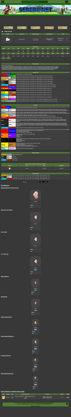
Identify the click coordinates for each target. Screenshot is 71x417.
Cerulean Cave (35, 146)
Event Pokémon (46, 182)
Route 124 (55, 106)
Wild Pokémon (41, 182)
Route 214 (33, 109)
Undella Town (33, 124)
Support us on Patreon (35, 406)
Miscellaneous (22, 39)
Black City (14, 156)
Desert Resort (23, 120)
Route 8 (18, 127)
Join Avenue (14, 158)
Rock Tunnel (47, 115)
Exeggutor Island (19, 134)
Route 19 (21, 115)
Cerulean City (23, 143)
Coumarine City (30, 127)
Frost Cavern (36, 127)
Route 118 (50, 106)
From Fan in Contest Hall (21, 132)
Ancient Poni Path (19, 138)
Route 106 (28, 106)
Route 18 (54, 119)
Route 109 (32, 106)
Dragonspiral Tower (41, 120)
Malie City (42, 138)
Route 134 (25, 130)
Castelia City (50, 123)
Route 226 (41, 110)
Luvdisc (35, 201)
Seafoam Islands (29, 143)
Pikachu (8, 397)
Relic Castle (61, 123)
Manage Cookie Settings (48, 402)
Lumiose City (14, 159)
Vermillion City (26, 115)
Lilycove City (34, 107)
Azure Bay (41, 127)
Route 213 (18, 109)
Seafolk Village (32, 134)
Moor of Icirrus (27, 124)
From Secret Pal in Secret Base (22, 131)
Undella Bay (57, 120)
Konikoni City (26, 134)
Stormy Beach (43, 117)
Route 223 (62, 109)
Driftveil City (28, 120)
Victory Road (55, 110)
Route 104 (18, 106)
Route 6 (18, 123)
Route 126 (64, 106)
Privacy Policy (39, 402)
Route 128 (20, 107)
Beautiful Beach (19, 117)
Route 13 (18, 119)
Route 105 (23, 106)
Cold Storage (34, 120)
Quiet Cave (54, 117)
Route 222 (47, 109)
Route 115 (46, 106)
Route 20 (63, 124)
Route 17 (26, 119)
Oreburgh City (41, 113)
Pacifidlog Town (41, 130)
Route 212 (18, 148)
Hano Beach (26, 138)
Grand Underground (29, 148)
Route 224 (26, 110)
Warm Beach (31, 117)
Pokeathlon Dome (18, 154)
